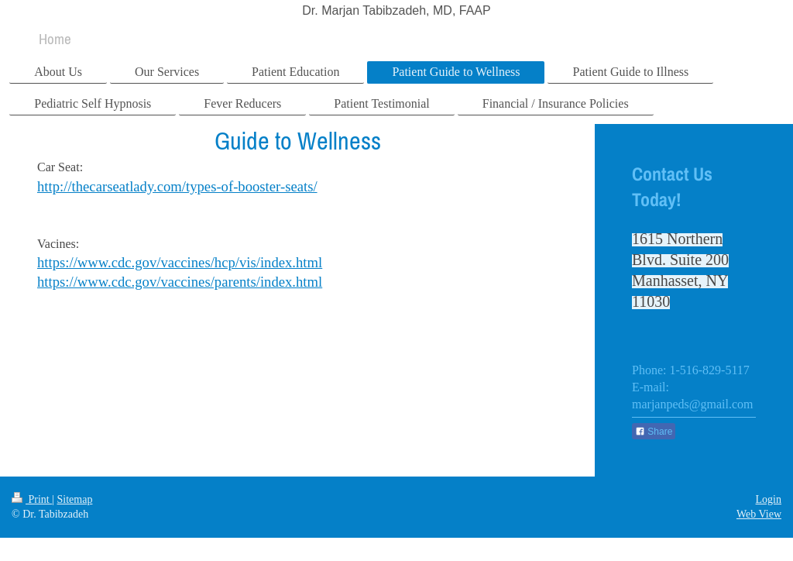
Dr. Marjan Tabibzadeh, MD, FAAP (396, 10)
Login (768, 499)
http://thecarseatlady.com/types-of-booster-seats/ (177, 186)
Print (32, 499)
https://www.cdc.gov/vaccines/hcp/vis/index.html (179, 262)
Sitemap (75, 499)
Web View (758, 514)
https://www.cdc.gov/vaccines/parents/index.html (179, 282)
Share (653, 431)
